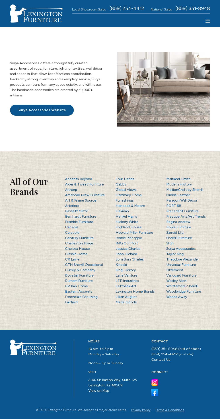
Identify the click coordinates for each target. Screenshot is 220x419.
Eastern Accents (78, 291)
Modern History (179, 184)
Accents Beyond (78, 179)
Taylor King (175, 254)
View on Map (98, 390)
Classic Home (76, 254)
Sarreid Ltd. (175, 232)
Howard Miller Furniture (134, 232)
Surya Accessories (181, 248)
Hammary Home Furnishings (129, 197)
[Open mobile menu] (208, 21)
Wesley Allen (176, 281)
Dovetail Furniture (79, 275)
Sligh (170, 243)
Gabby (121, 184)
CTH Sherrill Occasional (84, 265)
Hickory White (127, 222)
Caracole (72, 232)
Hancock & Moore (130, 206)
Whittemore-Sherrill (181, 286)
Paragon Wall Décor (181, 200)
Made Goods (126, 302)
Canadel (71, 227)
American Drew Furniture (85, 195)
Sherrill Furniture (179, 238)
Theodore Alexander (182, 259)
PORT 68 (173, 206)
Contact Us (160, 359)
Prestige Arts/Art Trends (186, 216)
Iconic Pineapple (129, 238)
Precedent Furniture (182, 211)
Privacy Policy (140, 410)
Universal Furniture (181, 265)
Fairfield (71, 302)
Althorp (71, 190)
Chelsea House (77, 248)
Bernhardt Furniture (80, 216)
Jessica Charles (128, 248)
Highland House (129, 227)
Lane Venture (126, 275)
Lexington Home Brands (135, 291)
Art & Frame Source (80, 200)
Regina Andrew (178, 222)
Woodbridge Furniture (183, 291)
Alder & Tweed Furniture (84, 184)
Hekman (122, 211)
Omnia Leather (178, 195)
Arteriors (72, 206)
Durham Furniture (79, 281)
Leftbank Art (126, 286)
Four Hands (125, 179)
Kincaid (121, 265)
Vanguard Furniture (181, 275)
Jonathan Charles (130, 259)
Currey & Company (80, 270)
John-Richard (126, 254)
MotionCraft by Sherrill (184, 190)
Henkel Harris (126, 216)
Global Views (126, 190)
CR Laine (72, 259)
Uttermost (174, 270)
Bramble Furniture (79, 222)
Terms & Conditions (169, 410)
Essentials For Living (81, 297)
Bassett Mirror (76, 211)
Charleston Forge (79, 243)
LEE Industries (127, 281)
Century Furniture (79, 238)
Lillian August (126, 297)
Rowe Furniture (178, 227)
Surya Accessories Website (42, 110)
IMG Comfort (127, 243)
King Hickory (126, 270)
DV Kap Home (76, 286)
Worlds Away (176, 297)
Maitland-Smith (178, 179)
